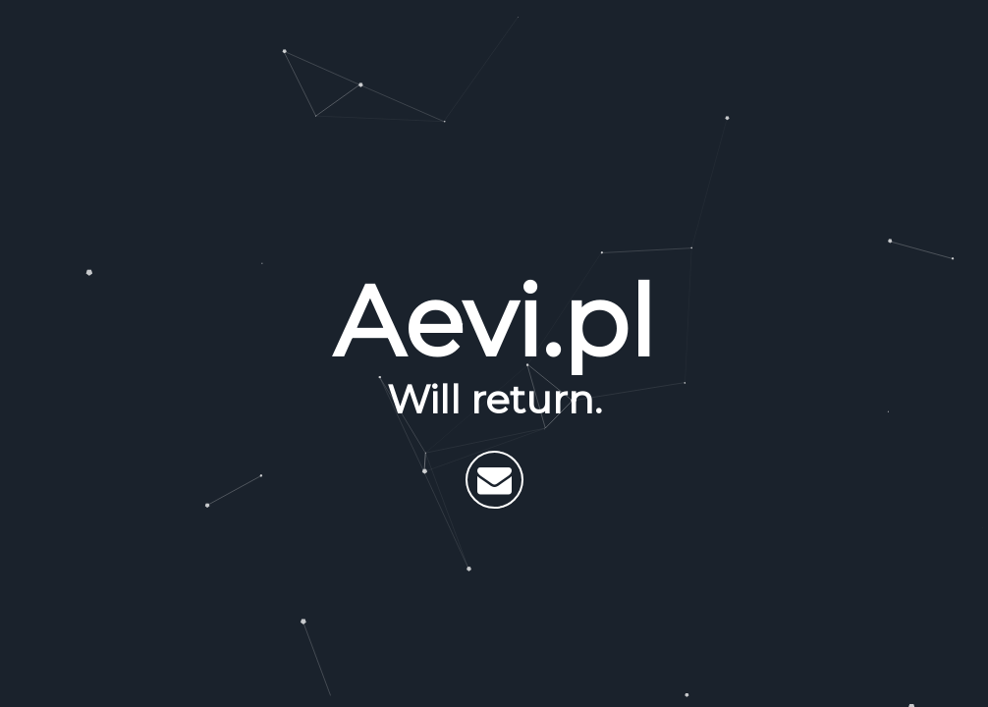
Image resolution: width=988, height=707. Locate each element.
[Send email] (494, 480)
